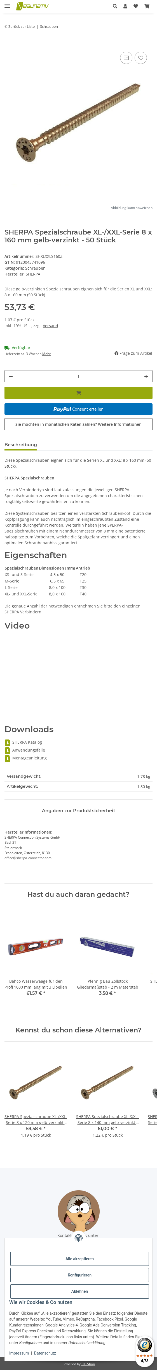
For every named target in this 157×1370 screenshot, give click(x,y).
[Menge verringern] (11, 376)
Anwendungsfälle (24, 750)
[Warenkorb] (147, 6)
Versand (50, 325)
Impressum (19, 1353)
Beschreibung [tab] (20, 444)
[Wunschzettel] (135, 6)
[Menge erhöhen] (146, 376)
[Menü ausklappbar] (7, 3)
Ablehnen (79, 1291)
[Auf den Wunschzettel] (141, 58)
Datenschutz (45, 1353)
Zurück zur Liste (21, 26)
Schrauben (35, 268)
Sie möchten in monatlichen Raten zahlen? (78, 424)
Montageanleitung (25, 758)
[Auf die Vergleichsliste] (126, 58)
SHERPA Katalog (23, 742)
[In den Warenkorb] (8, 44)
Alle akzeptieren (79, 1259)
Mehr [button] (46, 353)
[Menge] (78, 376)
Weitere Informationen (120, 424)
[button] (115, 6)
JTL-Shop (88, 1364)
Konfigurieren (80, 1275)
